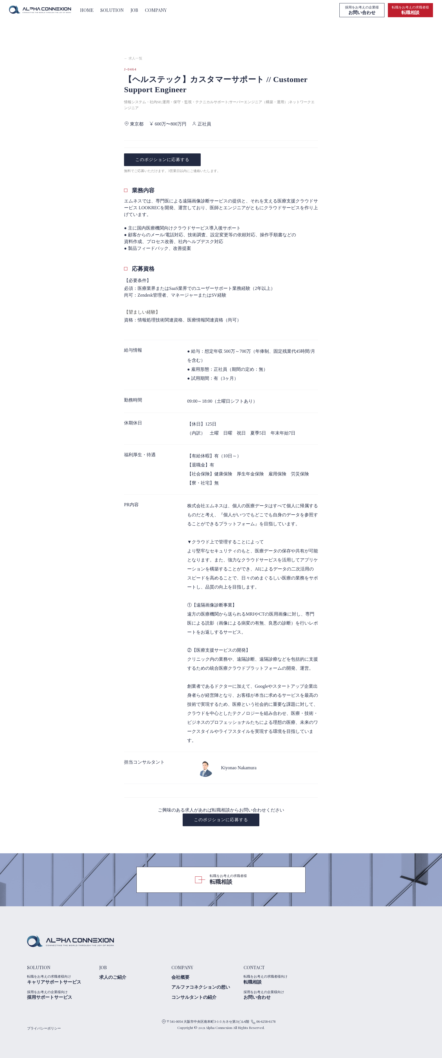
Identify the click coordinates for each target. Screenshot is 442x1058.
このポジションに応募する (162, 159)
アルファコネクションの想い (200, 987)
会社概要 (180, 977)
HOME (87, 10)
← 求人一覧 (133, 58)
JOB (134, 10)
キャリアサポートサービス (61, 979)
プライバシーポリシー (44, 1028)
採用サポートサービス (61, 995)
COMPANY (156, 10)
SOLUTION (112, 10)
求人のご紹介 (112, 977)
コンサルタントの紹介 (193, 997)
